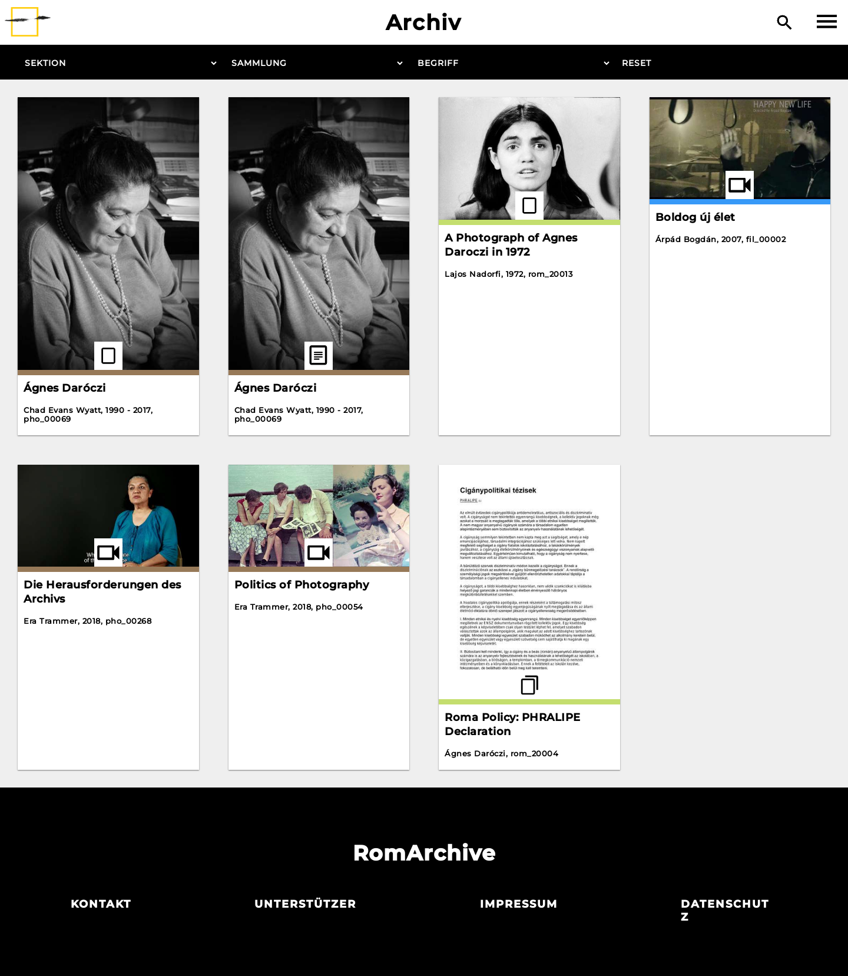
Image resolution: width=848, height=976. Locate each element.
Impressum (519, 904)
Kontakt (101, 904)
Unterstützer (305, 904)
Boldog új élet (695, 217)
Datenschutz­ (725, 911)
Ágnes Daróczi (65, 388)
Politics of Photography (301, 584)
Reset (636, 63)
